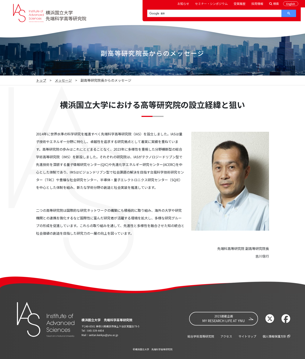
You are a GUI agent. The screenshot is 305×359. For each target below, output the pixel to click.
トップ (41, 80)
